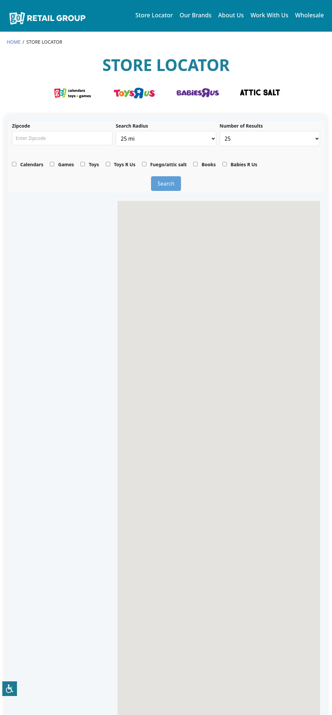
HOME (14, 42)
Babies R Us (240, 164)
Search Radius (132, 126)
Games (62, 164)
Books (204, 164)
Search (166, 183)
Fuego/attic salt (164, 164)
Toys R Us (120, 164)
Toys (90, 164)
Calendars (27, 164)
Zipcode (21, 126)
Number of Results (241, 126)
